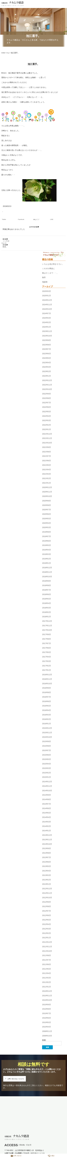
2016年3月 (46, 715)
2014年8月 (46, 799)
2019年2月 (46, 559)
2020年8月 (46, 505)
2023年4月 (46, 362)
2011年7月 (46, 960)
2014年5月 (46, 813)
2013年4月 (46, 871)
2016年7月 (46, 697)
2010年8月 (46, 1009)
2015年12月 (47, 728)
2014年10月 (47, 790)
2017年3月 (46, 661)
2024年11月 (47, 304)
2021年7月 (46, 456)
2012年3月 (46, 929)
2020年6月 (46, 514)
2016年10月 (47, 683)
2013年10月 (47, 844)
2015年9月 (46, 741)
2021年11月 (47, 438)
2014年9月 (46, 795)
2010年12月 (47, 991)
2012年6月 (46, 915)
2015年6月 (46, 755)
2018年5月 (46, 599)
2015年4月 (46, 764)
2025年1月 (46, 296)
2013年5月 (46, 866)
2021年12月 (47, 434)
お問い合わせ (16, 1156)
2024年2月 (46, 322)
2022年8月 (46, 398)
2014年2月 (46, 826)
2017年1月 (46, 670)
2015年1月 (46, 777)
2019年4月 (46, 550)
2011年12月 (47, 942)
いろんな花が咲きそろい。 (53, 264)
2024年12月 (47, 300)
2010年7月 (46, 1013)
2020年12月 (47, 487)
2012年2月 (46, 933)
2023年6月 (46, 354)
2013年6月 (46, 862)
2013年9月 (46, 848)
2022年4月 (46, 416)
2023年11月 (47, 331)
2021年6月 (46, 461)
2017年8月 (46, 639)
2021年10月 (47, 443)
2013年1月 (46, 884)
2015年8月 (46, 746)
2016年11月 (47, 679)
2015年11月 (47, 732)
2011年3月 (46, 978)
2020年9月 (46, 501)
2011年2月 (46, 982)
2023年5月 (46, 358)
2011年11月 (47, 946)
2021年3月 (46, 474)
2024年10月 (47, 309)
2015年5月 (46, 759)
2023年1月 (46, 376)
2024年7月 (46, 313)
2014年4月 (46, 817)
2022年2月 (46, 425)
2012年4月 (46, 924)
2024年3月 (46, 318)
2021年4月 (46, 469)
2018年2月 (46, 612)
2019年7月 (46, 536)
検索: (44, 1040)
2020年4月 (46, 523)
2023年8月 (46, 345)
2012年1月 (46, 938)
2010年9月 (46, 1004)
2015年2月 (46, 773)
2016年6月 (46, 701)
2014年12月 (47, 782)
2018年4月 (46, 603)
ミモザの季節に (48, 269)
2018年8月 (46, 585)
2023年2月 (46, 371)
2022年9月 (46, 394)
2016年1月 (46, 724)
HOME (3, 53)
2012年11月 (47, 893)
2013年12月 (47, 835)
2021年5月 (46, 465)
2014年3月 (46, 822)
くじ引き (6, 241)
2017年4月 (46, 657)
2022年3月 (46, 420)
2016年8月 (46, 692)
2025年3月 (46, 291)
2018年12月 (47, 568)
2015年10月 (47, 737)
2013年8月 (46, 853)
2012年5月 (46, 920)
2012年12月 (47, 889)
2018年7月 (46, 590)
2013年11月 (47, 839)
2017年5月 (46, 652)
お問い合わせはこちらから (15, 1079)
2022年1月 (46, 429)
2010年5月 (46, 1022)
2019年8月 (46, 532)
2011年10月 (47, 951)
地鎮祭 (45, 282)
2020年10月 (47, 496)
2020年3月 (46, 527)
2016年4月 (46, 710)
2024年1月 (46, 327)
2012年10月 (47, 897)
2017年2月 (46, 666)
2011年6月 (46, 964)
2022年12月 (47, 380)
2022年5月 (46, 411)
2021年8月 (46, 452)
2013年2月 (46, 880)
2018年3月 (46, 608)
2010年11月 (47, 996)
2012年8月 (46, 906)
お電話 (51, 1156)
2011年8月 (46, 955)
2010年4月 (46, 1027)
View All (3, 243)
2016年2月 (46, 719)
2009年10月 (47, 1036)
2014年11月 (47, 786)
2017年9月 (46, 634)
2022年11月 (47, 385)
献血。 (5, 247)
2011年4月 (46, 973)
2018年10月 (47, 576)
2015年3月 (46, 768)
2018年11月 (47, 572)
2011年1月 (46, 987)
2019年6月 (46, 541)
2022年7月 (46, 403)
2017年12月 (47, 621)
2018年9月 (46, 581)
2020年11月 (47, 492)
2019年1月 (46, 563)
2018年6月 (46, 594)
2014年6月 (46, 808)
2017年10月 (47, 630)
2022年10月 (47, 389)
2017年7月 (46, 643)
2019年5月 (46, 545)
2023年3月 (46, 367)
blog (8, 53)
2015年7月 (46, 750)
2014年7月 (46, 804)
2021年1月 (46, 483)
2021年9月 (46, 447)
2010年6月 (46, 1018)
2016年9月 (46, 688)
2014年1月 (46, 831)
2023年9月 (46, 340)
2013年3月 (46, 875)
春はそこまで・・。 (50, 273)
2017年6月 (46, 648)
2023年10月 (47, 336)
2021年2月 (46, 478)
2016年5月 (46, 706)
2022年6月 (46, 407)
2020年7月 (46, 510)
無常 (44, 277)
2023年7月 (46, 349)
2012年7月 (46, 911)
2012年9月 (46, 902)
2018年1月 (46, 617)
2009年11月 (47, 1031)
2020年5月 (46, 518)
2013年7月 (46, 857)
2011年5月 (46, 969)
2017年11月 (47, 625)
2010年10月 (47, 1000)
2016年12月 (47, 675)
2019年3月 (46, 554)
